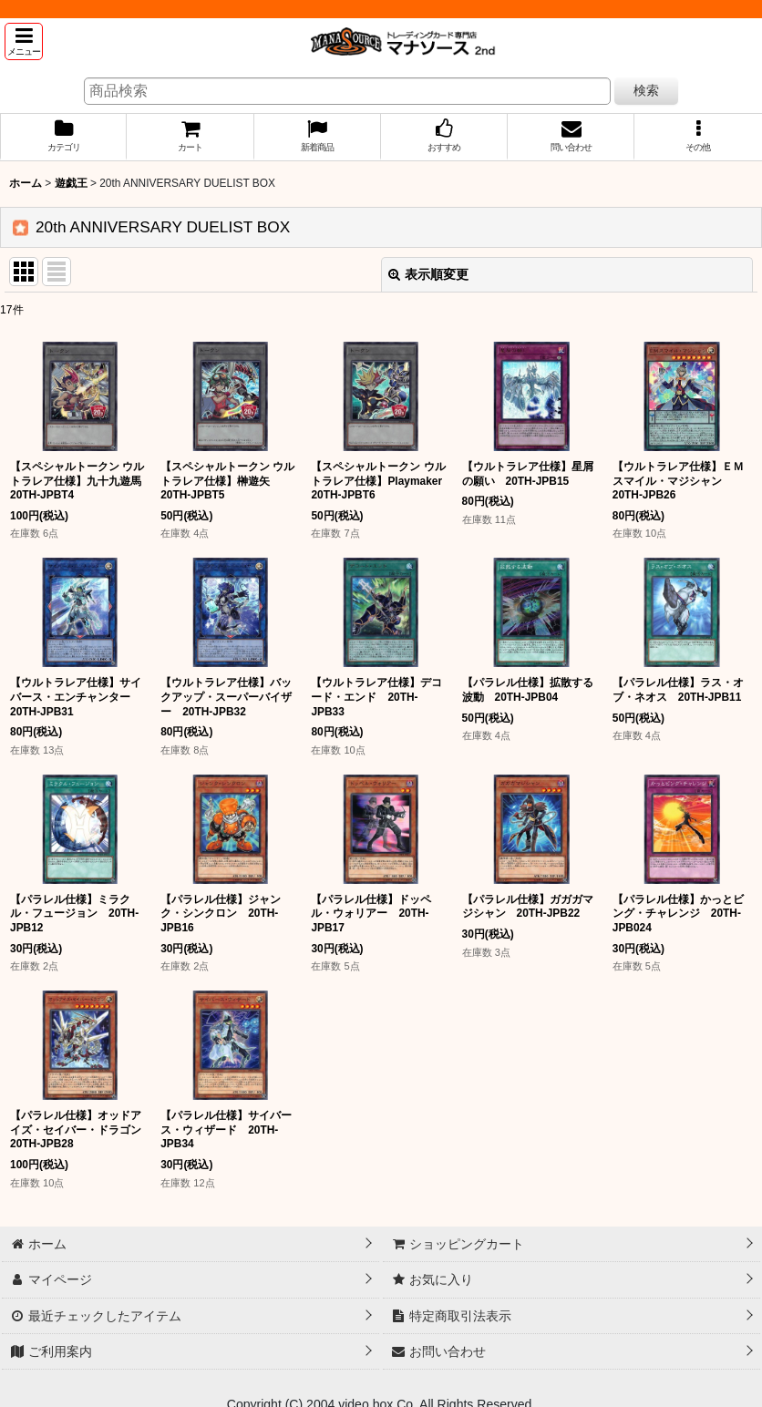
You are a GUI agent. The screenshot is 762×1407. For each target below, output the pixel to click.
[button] (24, 41)
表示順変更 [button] (428, 274)
